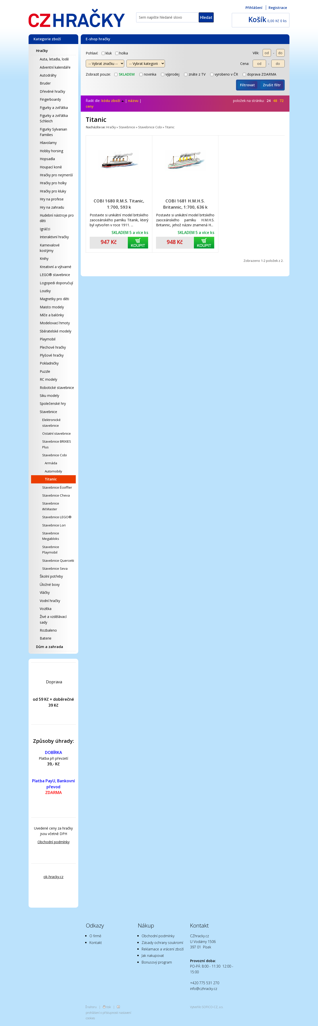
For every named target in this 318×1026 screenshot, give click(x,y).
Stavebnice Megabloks (50, 536)
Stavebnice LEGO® (57, 517)
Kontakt (95, 942)
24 (269, 100)
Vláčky (45, 592)
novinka (147, 74)
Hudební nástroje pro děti (57, 218)
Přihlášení (253, 7)
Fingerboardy (50, 99)
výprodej (170, 74)
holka (121, 53)
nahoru (92, 1007)
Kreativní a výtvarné (55, 266)
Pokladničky (49, 363)
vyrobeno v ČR (224, 74)
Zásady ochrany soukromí (162, 942)
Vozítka (45, 608)
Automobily (53, 471)
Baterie (45, 638)
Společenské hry (53, 403)
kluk (107, 53)
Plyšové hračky (52, 355)
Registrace (278, 7)
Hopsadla (47, 158)
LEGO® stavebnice (55, 274)
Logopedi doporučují (56, 282)
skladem (124, 74)
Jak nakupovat (153, 955)
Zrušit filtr (272, 85)
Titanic (51, 479)
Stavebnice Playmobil (50, 550)
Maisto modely (52, 307)
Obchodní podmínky (54, 841)
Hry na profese (52, 199)
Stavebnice (48, 411)
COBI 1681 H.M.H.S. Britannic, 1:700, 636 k (185, 204)
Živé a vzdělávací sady (53, 619)
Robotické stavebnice (57, 387)
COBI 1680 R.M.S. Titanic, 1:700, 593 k (119, 204)
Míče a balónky (52, 315)
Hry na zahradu (52, 207)
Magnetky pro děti (54, 298)
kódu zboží (112, 100)
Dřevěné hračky (52, 91)
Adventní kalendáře (55, 67)
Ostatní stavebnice (56, 433)
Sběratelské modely (55, 331)
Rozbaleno (48, 630)
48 (275, 100)
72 (281, 100)
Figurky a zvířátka (54, 107)
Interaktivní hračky (54, 236)
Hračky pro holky (53, 183)
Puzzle (45, 371)
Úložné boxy (50, 584)
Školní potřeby (51, 576)
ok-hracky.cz (53, 876)
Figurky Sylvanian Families (53, 132)
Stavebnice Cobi (54, 455)
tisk (108, 1007)
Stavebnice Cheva (56, 495)
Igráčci (45, 229)
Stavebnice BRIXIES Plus (56, 444)
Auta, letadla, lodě (54, 59)
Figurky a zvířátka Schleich (54, 118)
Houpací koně (51, 167)
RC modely (48, 379)
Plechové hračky (53, 347)
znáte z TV (194, 74)
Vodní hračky (50, 600)
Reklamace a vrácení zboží (163, 949)
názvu (133, 100)
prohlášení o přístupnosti (102, 1013)
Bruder (45, 83)
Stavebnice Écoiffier (57, 487)
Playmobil (47, 339)
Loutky (45, 290)
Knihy (44, 258)
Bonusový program (157, 962)
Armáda (51, 463)
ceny (90, 106)
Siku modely (49, 395)
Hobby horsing (51, 150)
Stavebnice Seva (55, 568)
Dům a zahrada (49, 646)
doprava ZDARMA (259, 74)
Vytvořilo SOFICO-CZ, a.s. (206, 1007)
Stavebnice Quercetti (58, 560)
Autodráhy (48, 75)
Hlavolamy (48, 142)
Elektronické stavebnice (51, 422)
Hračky (42, 50)
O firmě (95, 935)
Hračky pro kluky (53, 191)
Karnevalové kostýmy (50, 248)
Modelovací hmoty (55, 323)
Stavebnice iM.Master (50, 506)
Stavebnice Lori (54, 525)
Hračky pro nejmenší (56, 175)
